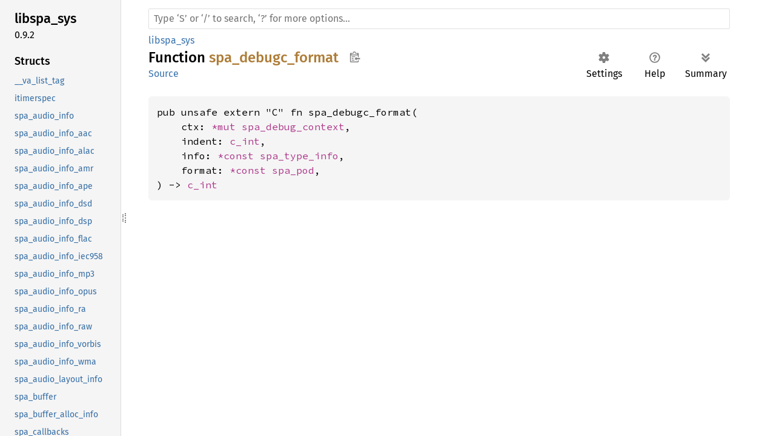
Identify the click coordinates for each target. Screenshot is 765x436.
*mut (226, 127)
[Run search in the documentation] (439, 18)
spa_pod (293, 170)
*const (238, 156)
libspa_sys (171, 40)
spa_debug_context (293, 127)
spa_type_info (299, 156)
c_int (245, 141)
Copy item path (355, 57)
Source (163, 73)
